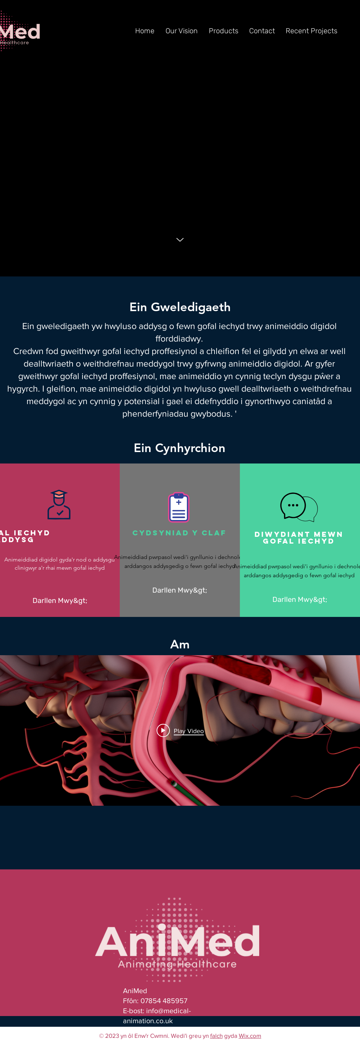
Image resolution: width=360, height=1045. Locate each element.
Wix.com (250, 1035)
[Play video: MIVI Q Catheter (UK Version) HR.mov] (180, 730)
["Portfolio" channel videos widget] (180, 730)
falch (216, 1035)
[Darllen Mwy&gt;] (60, 600)
